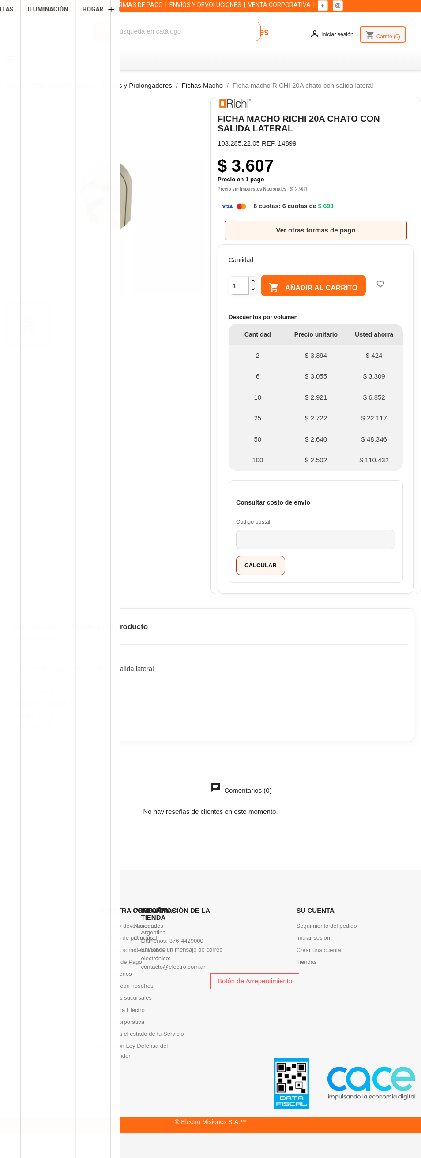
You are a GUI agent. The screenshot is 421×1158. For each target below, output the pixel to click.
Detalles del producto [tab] (109, 626)
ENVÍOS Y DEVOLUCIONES (205, 4)
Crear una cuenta (319, 950)
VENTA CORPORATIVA (279, 4)
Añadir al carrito (318, 288)
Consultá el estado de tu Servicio (141, 1034)
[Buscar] (177, 31)
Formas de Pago (120, 962)
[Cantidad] (239, 286)
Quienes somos (119, 950)
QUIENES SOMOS (80, 4)
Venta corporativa (121, 1022)
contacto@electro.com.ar (173, 966)
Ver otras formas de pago (315, 230)
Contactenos (115, 974)
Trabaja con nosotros (126, 985)
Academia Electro (122, 1010)
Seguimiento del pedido (327, 925)
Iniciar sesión (314, 937)
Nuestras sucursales (125, 997)
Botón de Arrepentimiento (255, 981)
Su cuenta (316, 910)
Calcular (260, 565)
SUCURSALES (30, 4)
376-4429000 (186, 940)
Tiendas (307, 962)
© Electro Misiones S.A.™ (210, 1121)
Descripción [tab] (34, 626)
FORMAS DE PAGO (137, 4)
